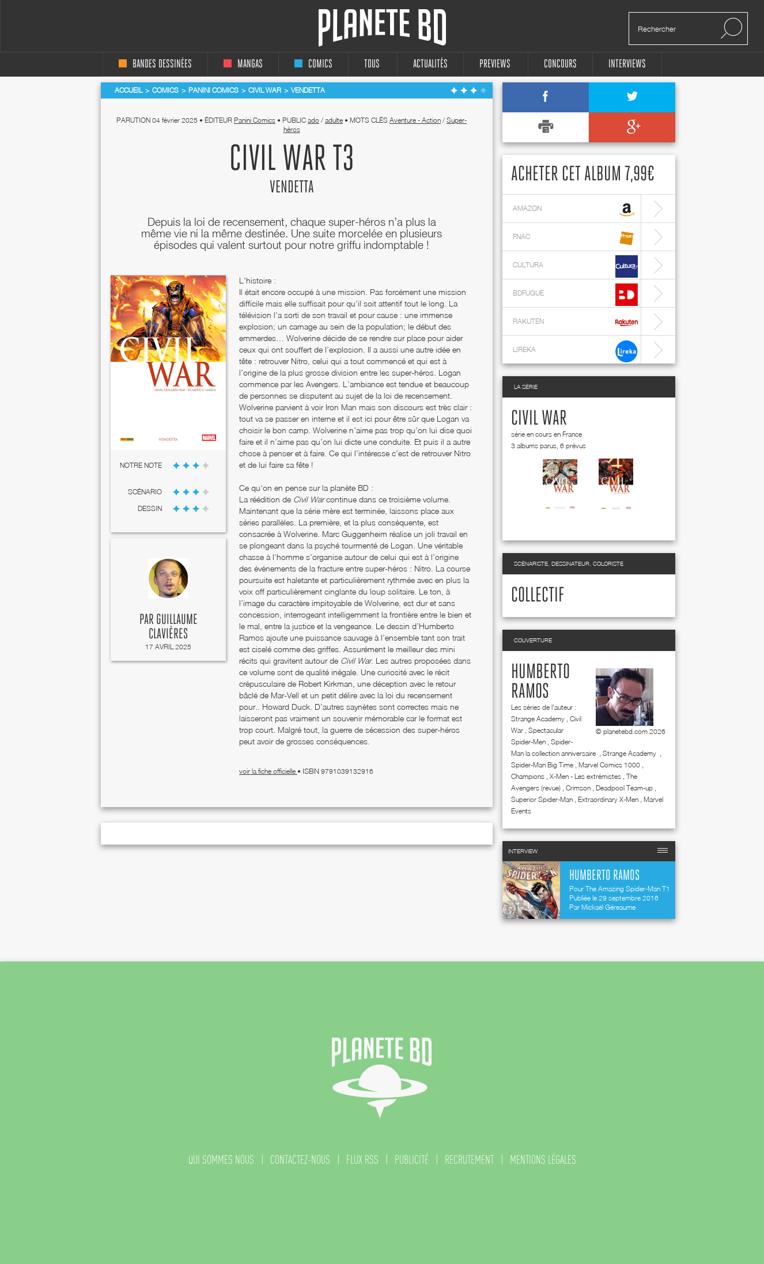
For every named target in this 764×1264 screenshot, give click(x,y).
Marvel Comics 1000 (609, 764)
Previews (494, 64)
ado (313, 120)
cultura (575, 266)
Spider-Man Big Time (542, 764)
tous (372, 64)
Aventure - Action (415, 120)
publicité (412, 1159)
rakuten (575, 323)
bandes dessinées (155, 64)
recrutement (469, 1159)
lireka (575, 351)
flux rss (362, 1159)
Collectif (537, 595)
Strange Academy (538, 718)
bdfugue (575, 294)
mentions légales (543, 1159)
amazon (575, 210)
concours (560, 64)
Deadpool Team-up (624, 788)
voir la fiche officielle (268, 771)
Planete (382, 28)
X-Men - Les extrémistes (585, 776)
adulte (334, 120)
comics (313, 64)
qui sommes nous (221, 1159)
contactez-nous (300, 1159)
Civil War (539, 419)
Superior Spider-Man (542, 799)
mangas (243, 64)
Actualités (430, 64)
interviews (627, 64)
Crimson (578, 788)
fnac (575, 238)
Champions (527, 776)
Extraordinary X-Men (608, 799)
